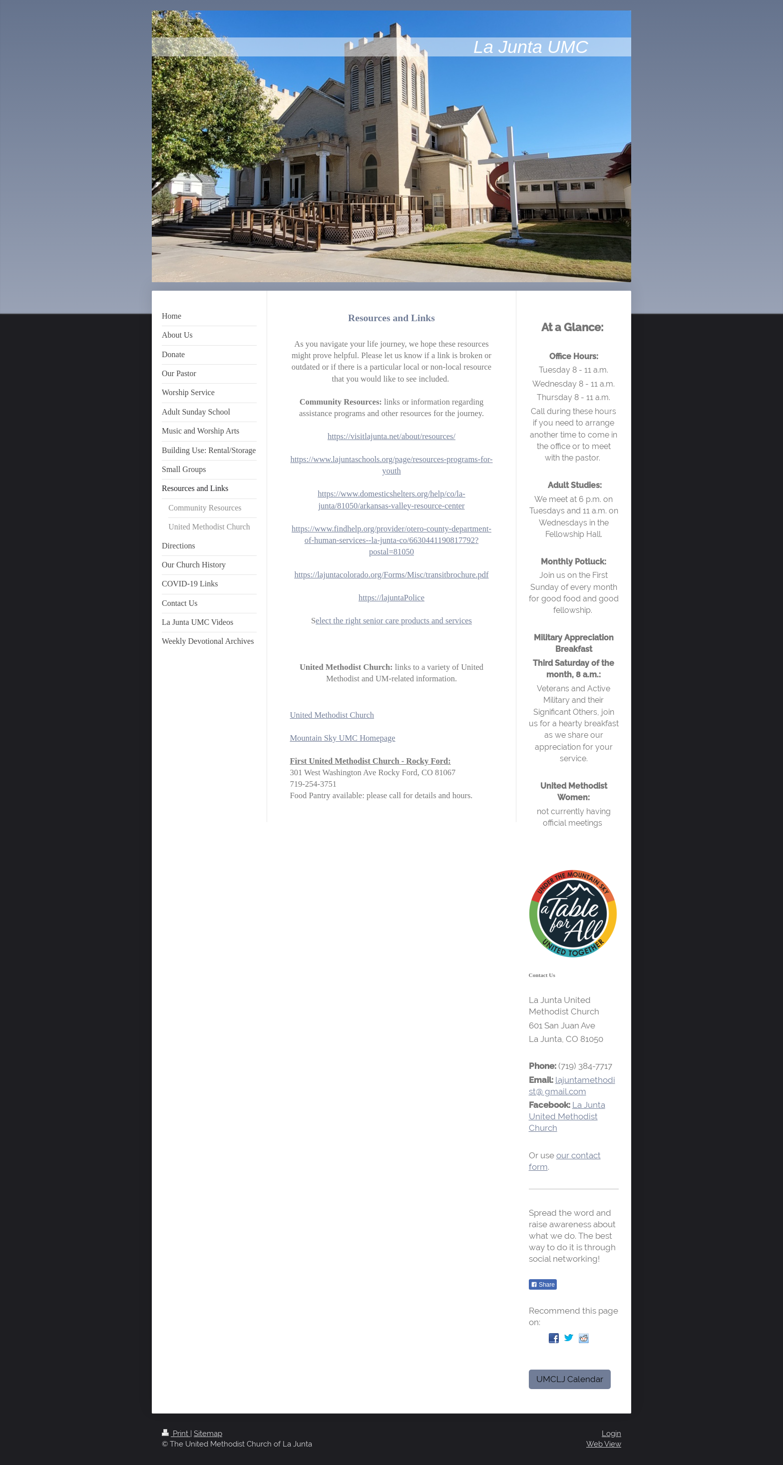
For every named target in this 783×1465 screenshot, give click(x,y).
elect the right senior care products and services (394, 620)
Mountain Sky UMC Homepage (342, 738)
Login (611, 1433)
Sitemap (208, 1433)
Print (176, 1433)
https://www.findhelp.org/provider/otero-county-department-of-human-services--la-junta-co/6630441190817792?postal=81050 (391, 540)
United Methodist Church (332, 715)
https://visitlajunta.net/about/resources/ (391, 436)
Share (543, 1284)
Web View (603, 1444)
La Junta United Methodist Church (567, 1116)
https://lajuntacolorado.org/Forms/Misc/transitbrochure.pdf (391, 574)
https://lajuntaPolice (391, 597)
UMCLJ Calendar (569, 1379)
